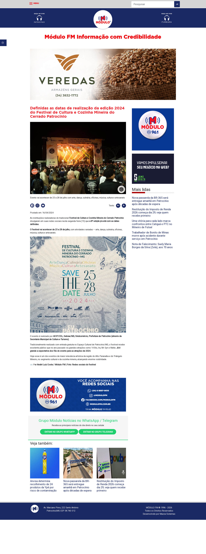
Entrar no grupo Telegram (97, 432)
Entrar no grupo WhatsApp (59, 432)
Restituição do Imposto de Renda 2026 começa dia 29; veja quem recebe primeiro (151, 212)
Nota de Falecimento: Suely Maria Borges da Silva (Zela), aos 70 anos (152, 246)
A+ (118, 205)
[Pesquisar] (152, 4)
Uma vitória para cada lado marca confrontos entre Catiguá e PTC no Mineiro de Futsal (152, 224)
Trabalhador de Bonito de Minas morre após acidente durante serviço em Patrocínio (150, 235)
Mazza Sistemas (167, 514)
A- (124, 205)
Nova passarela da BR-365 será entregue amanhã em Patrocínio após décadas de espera (150, 201)
